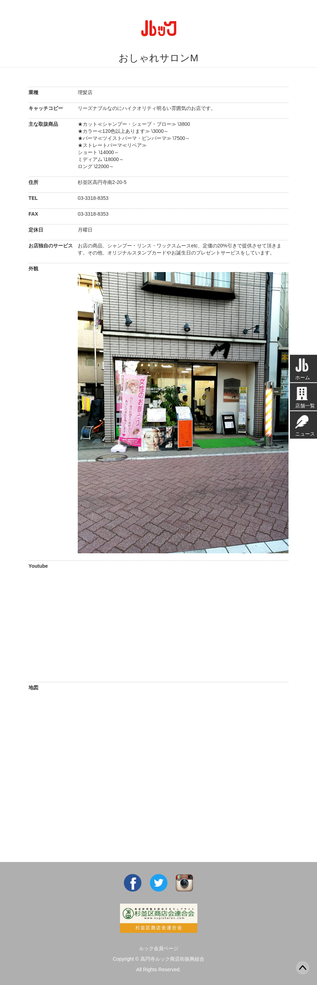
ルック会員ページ (158, 948)
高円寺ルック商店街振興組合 (172, 959)
